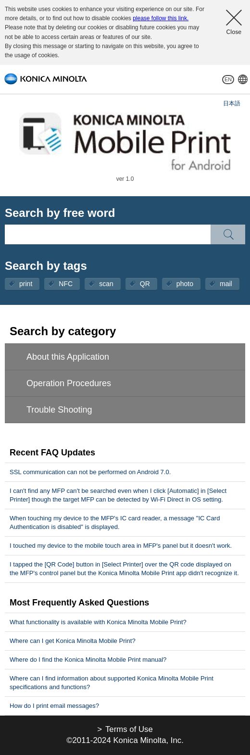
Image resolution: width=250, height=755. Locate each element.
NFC (66, 284)
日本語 (231, 103)
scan (106, 284)
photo (184, 284)
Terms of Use (129, 729)
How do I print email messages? (54, 705)
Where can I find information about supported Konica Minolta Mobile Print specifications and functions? (111, 683)
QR (145, 284)
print (25, 284)
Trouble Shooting (59, 410)
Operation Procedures (68, 383)
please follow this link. (160, 18)
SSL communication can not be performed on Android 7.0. (90, 472)
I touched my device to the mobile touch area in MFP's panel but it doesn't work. (121, 545)
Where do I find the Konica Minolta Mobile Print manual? (88, 659)
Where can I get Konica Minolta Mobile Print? (73, 640)
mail (226, 284)
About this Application (67, 357)
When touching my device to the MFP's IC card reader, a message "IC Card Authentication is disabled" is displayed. (115, 522)
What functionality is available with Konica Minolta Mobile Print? (98, 622)
